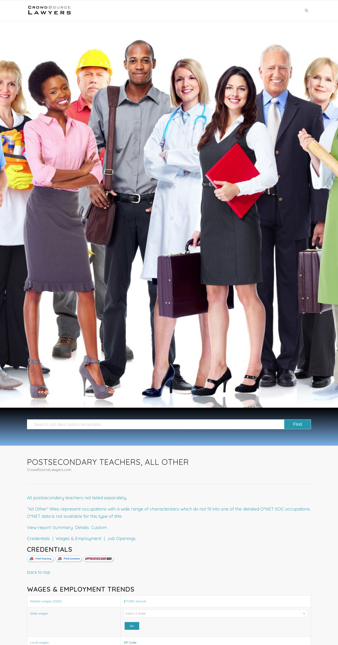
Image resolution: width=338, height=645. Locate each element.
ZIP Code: (130, 642)
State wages (39, 613)
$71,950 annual (135, 601)
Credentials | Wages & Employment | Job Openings (81, 538)
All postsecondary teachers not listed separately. (77, 497)
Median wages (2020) (46, 601)
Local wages (39, 642)
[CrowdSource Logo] (49, 10)
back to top (38, 572)
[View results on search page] (297, 424)
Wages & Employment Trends (80, 589)
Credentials (49, 549)
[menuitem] (306, 10)
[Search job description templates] (169, 424)
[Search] (306, 10)
